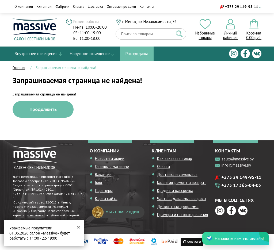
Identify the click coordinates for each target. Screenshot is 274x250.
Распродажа (136, 53)
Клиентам (44, 6)
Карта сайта (106, 199)
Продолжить (43, 109)
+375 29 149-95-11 (241, 6)
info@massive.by (236, 165)
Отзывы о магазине (112, 166)
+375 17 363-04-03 (241, 185)
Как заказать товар (174, 158)
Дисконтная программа (178, 207)
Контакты (147, 6)
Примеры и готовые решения (182, 215)
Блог (98, 182)
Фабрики (62, 6)
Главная (19, 68)
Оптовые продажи (121, 6)
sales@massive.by (238, 158)
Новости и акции (109, 158)
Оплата (78, 6)
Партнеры (104, 191)
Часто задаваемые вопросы (181, 199)
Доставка (95, 6)
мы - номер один (115, 212)
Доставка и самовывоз (177, 174)
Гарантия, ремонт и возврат (181, 182)
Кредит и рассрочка (175, 191)
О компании (23, 6)
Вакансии (103, 174)
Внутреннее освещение (36, 53)
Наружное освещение (90, 53)
